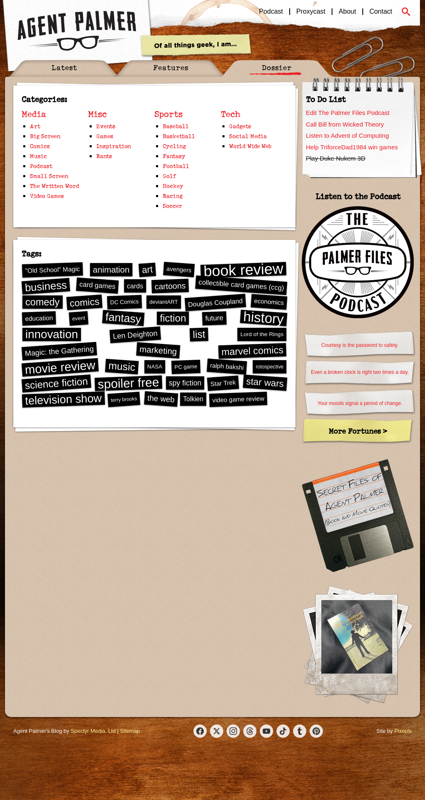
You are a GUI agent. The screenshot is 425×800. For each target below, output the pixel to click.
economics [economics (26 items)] (269, 301)
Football (176, 165)
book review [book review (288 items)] (243, 270)
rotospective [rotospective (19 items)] (269, 367)
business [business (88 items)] (45, 286)
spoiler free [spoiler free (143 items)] (128, 383)
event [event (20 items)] (78, 318)
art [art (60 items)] (147, 269)
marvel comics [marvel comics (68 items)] (252, 350)
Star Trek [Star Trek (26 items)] (223, 382)
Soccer (172, 205)
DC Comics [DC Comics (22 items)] (124, 301)
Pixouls (403, 731)
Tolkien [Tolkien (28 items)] (193, 398)
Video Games (47, 195)
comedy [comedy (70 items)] (42, 302)
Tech (231, 114)
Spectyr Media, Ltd (93, 731)
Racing (173, 195)
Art (35, 125)
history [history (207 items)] (263, 318)
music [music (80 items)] (122, 366)
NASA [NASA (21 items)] (154, 366)
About (347, 11)
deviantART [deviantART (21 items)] (163, 302)
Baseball (176, 125)
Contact (380, 11)
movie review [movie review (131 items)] (59, 367)
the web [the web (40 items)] (161, 398)
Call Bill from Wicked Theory (345, 124)
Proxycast (310, 11)
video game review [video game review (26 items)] (238, 399)
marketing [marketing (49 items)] (158, 350)
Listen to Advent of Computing (347, 135)
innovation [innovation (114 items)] (51, 334)
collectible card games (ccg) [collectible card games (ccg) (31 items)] (241, 285)
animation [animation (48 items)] (111, 269)
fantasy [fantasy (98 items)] (123, 317)
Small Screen (49, 175)
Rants (104, 155)
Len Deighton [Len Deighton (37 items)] (135, 334)
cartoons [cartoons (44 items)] (170, 286)
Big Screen (45, 135)
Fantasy (174, 155)
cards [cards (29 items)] (135, 286)
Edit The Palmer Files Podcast (347, 112)
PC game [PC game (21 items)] (186, 366)
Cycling (174, 145)
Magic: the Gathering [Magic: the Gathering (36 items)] (59, 351)
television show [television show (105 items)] (63, 399)
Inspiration (113, 145)
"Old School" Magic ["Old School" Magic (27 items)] (52, 269)
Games (104, 135)
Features (170, 67)
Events (105, 125)
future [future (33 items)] (214, 318)
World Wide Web (250, 145)
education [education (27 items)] (39, 318)
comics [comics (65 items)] (84, 302)
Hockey (173, 185)
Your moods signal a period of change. (360, 403)
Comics (40, 145)
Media (34, 114)
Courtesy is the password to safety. (359, 345)
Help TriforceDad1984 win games (352, 147)
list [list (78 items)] (199, 334)
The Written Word (54, 185)
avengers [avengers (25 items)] (179, 269)
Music (38, 155)
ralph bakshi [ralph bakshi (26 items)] (227, 366)
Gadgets (240, 125)
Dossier (277, 67)
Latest (64, 67)
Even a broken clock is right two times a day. (360, 372)
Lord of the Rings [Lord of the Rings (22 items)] (261, 334)
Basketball (179, 135)
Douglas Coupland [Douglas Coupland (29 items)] (215, 302)
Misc (97, 114)
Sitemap (130, 731)
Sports (168, 114)
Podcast (271, 11)
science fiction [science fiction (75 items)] (56, 383)
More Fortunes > (358, 431)
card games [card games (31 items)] (97, 285)
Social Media (248, 135)
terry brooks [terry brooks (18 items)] (123, 399)
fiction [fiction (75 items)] (173, 318)
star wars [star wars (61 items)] (265, 382)
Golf (169, 175)
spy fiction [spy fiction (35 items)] (185, 383)
